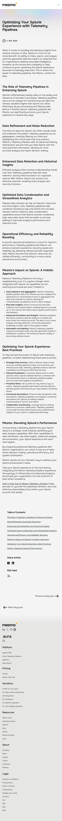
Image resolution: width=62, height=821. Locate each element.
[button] (59, 5)
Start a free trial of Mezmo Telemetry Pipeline (25, 483)
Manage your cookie (9, 793)
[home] (9, 4)
